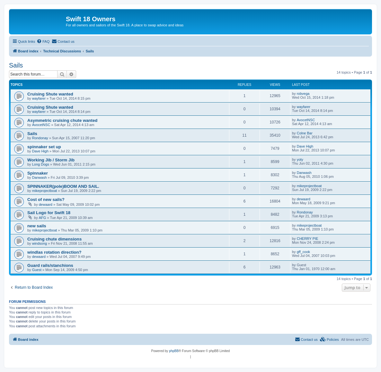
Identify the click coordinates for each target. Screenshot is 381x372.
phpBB (174, 351)
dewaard (45, 204)
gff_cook (303, 252)
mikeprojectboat (44, 191)
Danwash (39, 177)
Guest (36, 270)
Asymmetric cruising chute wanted (62, 120)
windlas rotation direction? (54, 252)
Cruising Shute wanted (50, 94)
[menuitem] (43, 41)
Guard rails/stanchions (50, 265)
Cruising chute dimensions (54, 239)
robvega (303, 93)
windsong (39, 243)
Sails (16, 65)
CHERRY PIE (307, 238)
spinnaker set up (44, 146)
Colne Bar (305, 133)
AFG (42, 218)
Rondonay (40, 138)
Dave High (40, 151)
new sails (36, 225)
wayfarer (39, 98)
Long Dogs (40, 164)
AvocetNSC (41, 125)
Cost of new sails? (46, 199)
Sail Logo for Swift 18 (48, 212)
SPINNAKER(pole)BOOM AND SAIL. (63, 186)
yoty (300, 159)
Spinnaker (37, 173)
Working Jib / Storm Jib (51, 160)
